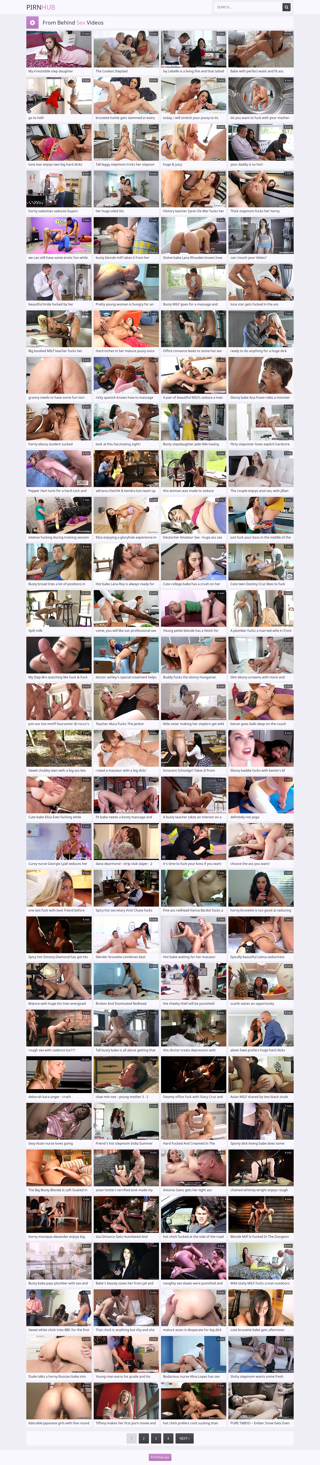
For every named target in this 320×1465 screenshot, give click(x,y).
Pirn (40, 7)
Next (185, 1438)
